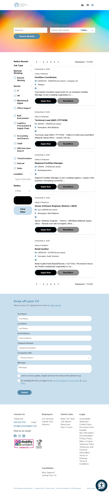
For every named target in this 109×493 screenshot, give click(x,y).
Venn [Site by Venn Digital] (93, 488)
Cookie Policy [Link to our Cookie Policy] (39, 488)
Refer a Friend (85, 441)
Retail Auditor (42, 249)
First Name (22, 314)
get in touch (55, 305)
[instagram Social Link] (19, 436)
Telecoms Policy (86, 444)
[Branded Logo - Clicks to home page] (21, 5)
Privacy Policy (74, 381)
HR (18, 95)
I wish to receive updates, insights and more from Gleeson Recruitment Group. (51, 376)
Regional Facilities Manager (49, 163)
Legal (19, 143)
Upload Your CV (49, 475)
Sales (19, 168)
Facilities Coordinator (46, 77)
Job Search (66, 421)
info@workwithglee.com (25, 426)
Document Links (86, 427)
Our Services (48, 419)
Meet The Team (68, 419)
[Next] (58, 62)
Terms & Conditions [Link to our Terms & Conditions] (63, 488)
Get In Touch (66, 427)
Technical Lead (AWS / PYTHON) (51, 120)
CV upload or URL (24, 353)
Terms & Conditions (60, 381)
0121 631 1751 (19, 422)
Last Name (22, 324)
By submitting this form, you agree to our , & (54, 382)
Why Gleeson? (48, 472)
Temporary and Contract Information (86, 450)
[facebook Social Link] (15, 436)
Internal (20, 163)
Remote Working (21, 79)
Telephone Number (25, 343)
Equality (82, 430)
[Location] (65, 30)
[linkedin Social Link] (24, 436)
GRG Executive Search (24, 149)
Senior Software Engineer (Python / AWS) (56, 206)
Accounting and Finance (23, 137)
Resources (65, 424)
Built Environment (23, 116)
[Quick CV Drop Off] (82, 5)
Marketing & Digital (22, 101)
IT (18, 91)
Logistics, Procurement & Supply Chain (24, 125)
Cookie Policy (85, 424)
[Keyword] (30, 30)
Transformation (24, 158)
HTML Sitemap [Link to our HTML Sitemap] (76, 488)
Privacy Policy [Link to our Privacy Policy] (50, 488)
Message (21, 363)
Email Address (23, 333)
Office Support (24, 108)
